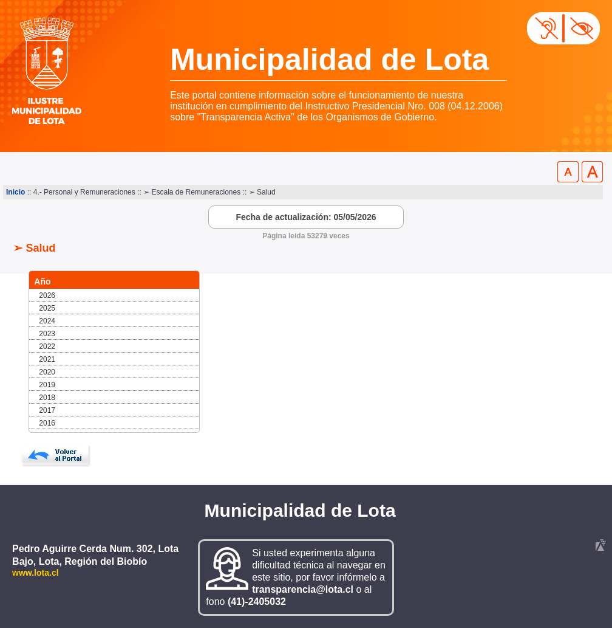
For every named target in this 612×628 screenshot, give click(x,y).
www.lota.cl (35, 573)
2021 (47, 359)
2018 (47, 397)
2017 (47, 410)
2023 (47, 334)
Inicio (15, 192)
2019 (47, 385)
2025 (47, 308)
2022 (47, 346)
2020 (47, 372)
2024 (47, 321)
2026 (47, 295)
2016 (47, 423)
